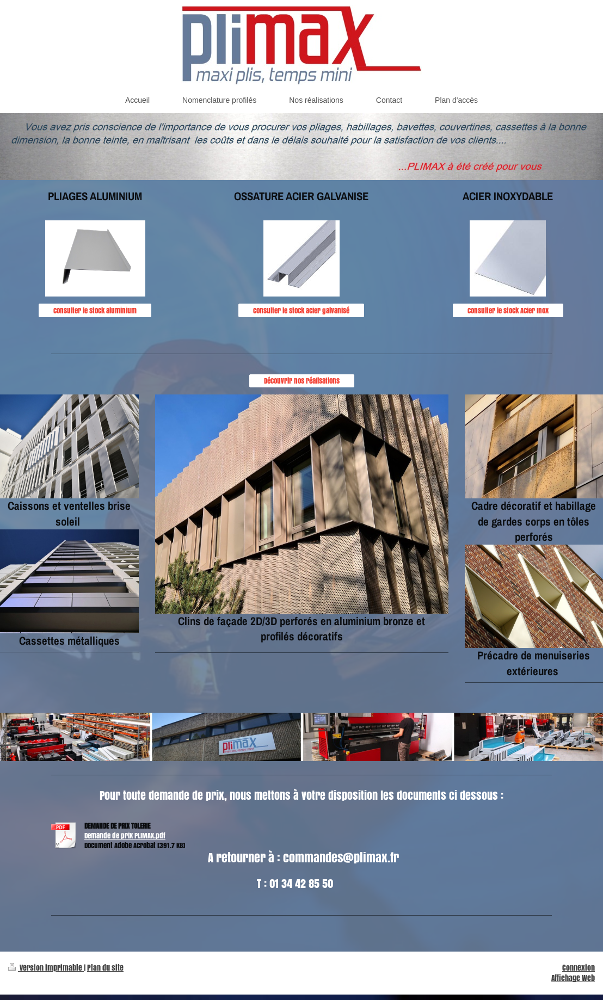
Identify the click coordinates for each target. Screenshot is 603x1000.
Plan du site (105, 967)
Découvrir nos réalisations (302, 380)
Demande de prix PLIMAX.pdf (124, 835)
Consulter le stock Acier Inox (508, 310)
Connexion (578, 967)
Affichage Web (573, 978)
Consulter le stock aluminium (95, 310)
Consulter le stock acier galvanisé (301, 310)
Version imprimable (46, 967)
